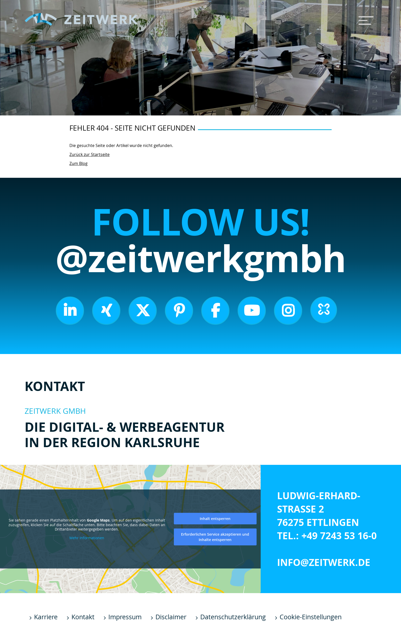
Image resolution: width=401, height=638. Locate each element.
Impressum (125, 617)
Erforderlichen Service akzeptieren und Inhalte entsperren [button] (215, 537)
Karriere (46, 617)
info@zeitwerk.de (323, 562)
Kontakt (82, 617)
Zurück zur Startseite (89, 154)
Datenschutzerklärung (233, 617)
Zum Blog (78, 163)
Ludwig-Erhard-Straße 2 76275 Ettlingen (318, 509)
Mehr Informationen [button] (86, 537)
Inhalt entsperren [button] (215, 518)
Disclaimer (170, 617)
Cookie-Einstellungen (311, 617)
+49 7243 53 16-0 (339, 535)
